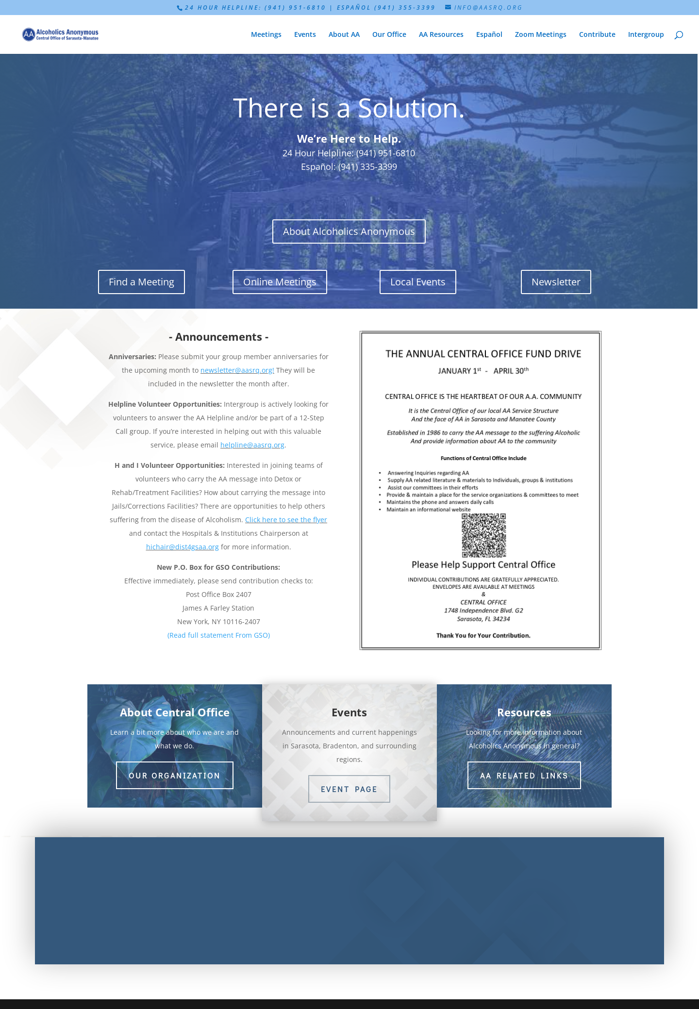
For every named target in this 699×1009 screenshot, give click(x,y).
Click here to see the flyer (286, 519)
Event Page (349, 789)
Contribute (597, 35)
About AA (344, 35)
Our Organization (175, 775)
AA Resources (441, 35)
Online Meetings (279, 281)
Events (305, 35)
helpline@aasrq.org (252, 444)
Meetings (266, 35)
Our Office (389, 35)
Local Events (418, 281)
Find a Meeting (141, 281)
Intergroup (646, 35)
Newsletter (556, 281)
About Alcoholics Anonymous (349, 231)
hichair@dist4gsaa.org (182, 546)
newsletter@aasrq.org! (237, 370)
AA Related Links (524, 775)
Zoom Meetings (540, 35)
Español (489, 35)
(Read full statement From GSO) (218, 635)
